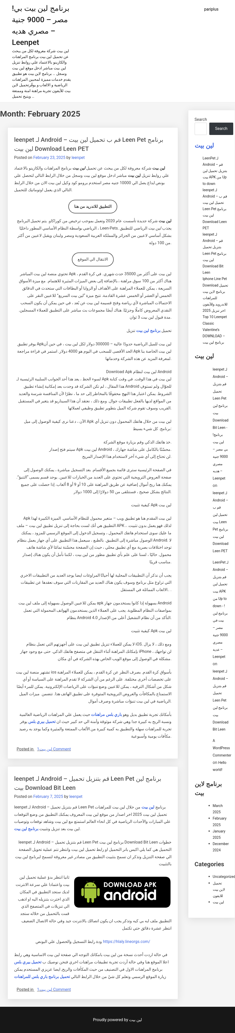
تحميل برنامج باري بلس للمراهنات (42, 976)
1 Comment (54, 749)
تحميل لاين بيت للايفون (219, 889)
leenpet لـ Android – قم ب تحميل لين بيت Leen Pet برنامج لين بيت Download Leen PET (215, 209)
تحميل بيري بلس (41, 721)
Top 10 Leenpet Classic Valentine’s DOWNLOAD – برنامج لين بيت (215, 329)
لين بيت (45, 749)
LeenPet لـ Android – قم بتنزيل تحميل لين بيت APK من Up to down (215, 171)
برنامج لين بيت (26, 828)
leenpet (78, 157)
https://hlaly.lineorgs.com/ (126, 941)
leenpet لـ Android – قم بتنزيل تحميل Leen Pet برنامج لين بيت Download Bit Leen (215, 253)
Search (201, 119)
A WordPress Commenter (222, 748)
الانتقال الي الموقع (93, 259)
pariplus (211, 9)
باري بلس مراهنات (106, 714)
